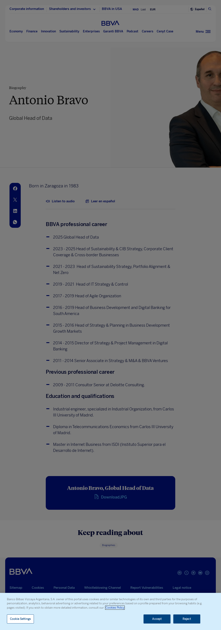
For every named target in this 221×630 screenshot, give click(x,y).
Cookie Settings (20, 619)
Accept (157, 619)
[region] (110, 611)
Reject (187, 619)
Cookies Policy (115, 607)
